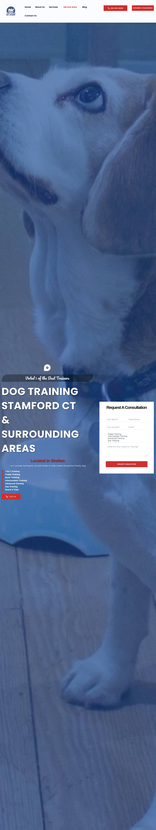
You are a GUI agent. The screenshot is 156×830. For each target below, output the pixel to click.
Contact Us (31, 15)
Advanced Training (126, 438)
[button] (54, 7)
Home (28, 7)
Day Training (126, 441)
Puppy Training (126, 433)
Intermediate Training (126, 436)
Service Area (70, 7)
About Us (40, 7)
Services (53, 7)
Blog (84, 7)
